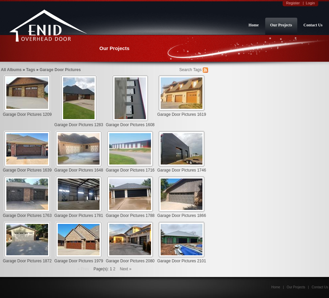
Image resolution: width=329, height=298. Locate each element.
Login (310, 3)
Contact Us (313, 25)
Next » (126, 269)
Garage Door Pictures (60, 69)
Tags (30, 69)
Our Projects (281, 25)
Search (185, 69)
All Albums (11, 69)
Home (254, 25)
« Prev (83, 269)
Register (293, 3)
